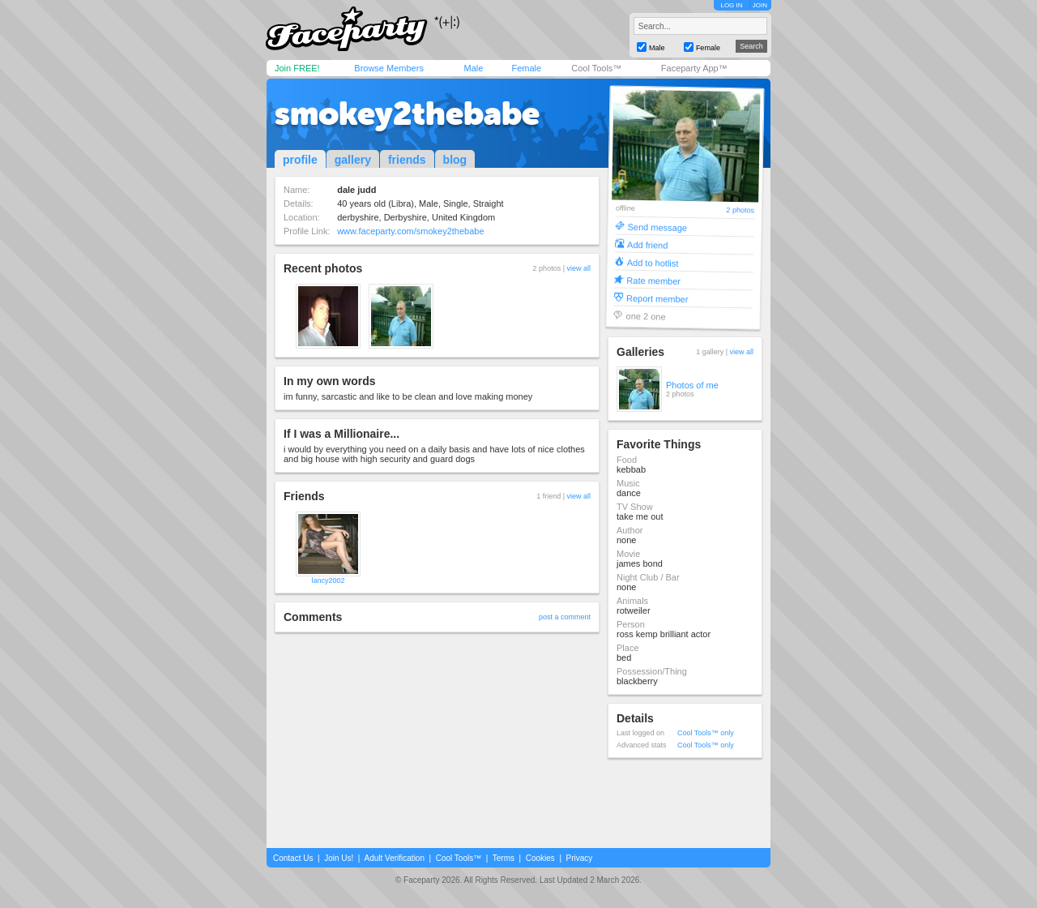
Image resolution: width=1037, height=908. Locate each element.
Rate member (653, 280)
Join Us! (338, 858)
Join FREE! (297, 68)
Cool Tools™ (596, 68)
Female (526, 68)
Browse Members (389, 68)
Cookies (540, 858)
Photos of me (692, 385)
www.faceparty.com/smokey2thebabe (410, 231)
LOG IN (731, 5)
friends (407, 159)
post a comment (565, 617)
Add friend (647, 244)
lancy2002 (327, 580)
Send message (657, 226)
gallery (353, 159)
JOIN (760, 5)
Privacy (579, 858)
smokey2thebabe (407, 113)
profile (300, 159)
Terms (503, 858)
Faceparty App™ (694, 68)
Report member (657, 298)
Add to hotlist (653, 262)
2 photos (740, 210)
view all (578, 268)
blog (455, 159)
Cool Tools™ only (705, 733)
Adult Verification (394, 858)
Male (473, 68)
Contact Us (293, 858)
